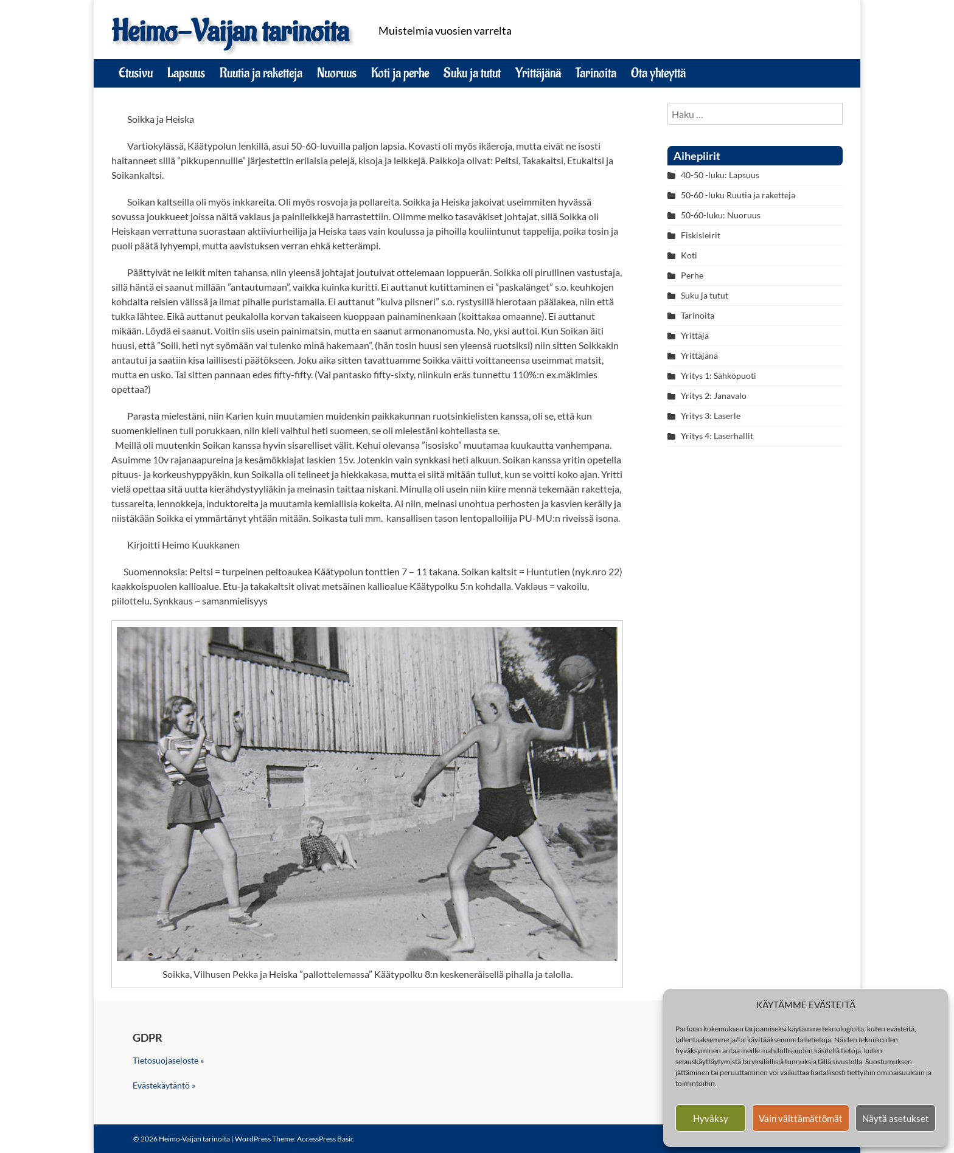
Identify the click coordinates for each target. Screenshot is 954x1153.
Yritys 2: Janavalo (714, 395)
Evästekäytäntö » (164, 1085)
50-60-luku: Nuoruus (721, 215)
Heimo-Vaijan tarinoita (230, 31)
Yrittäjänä (538, 72)
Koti (689, 255)
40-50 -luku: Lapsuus (720, 175)
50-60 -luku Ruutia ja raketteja (738, 195)
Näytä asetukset (895, 1118)
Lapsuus (186, 72)
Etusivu (136, 72)
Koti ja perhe (400, 72)
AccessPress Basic (325, 1138)
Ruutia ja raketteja (261, 72)
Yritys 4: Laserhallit (717, 436)
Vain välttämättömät (801, 1118)
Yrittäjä (695, 335)
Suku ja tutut (472, 72)
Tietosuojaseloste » (168, 1060)
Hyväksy (710, 1118)
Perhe (692, 275)
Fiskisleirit (700, 235)
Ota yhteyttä (658, 72)
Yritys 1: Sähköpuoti (718, 375)
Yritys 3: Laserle (710, 415)
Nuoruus (337, 72)
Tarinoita (596, 72)
